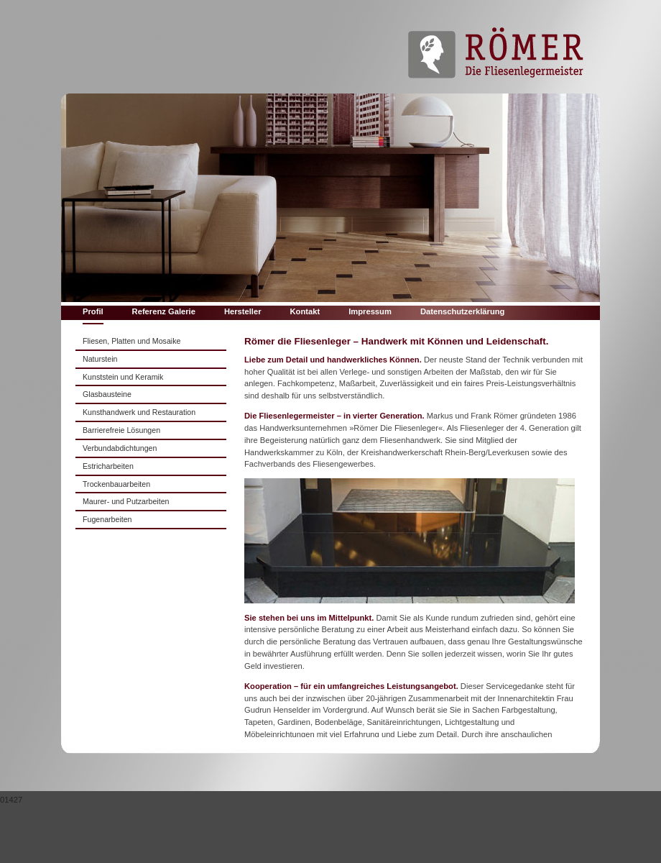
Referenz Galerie (163, 311)
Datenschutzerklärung (462, 311)
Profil (93, 311)
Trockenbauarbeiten (116, 484)
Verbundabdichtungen (120, 448)
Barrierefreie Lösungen (121, 430)
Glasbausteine (107, 394)
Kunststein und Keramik (123, 377)
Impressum (370, 311)
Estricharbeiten (108, 466)
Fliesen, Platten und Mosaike (131, 341)
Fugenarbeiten (107, 519)
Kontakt (305, 311)
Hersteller (243, 311)
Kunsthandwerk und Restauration (139, 412)
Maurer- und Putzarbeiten (126, 501)
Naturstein (100, 359)
